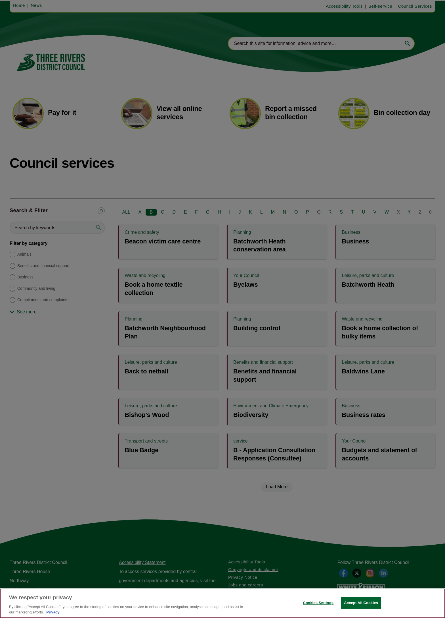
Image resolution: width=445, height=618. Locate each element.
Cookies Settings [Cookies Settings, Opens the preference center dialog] (318, 603)
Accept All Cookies (361, 603)
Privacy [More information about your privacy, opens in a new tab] (52, 612)
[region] (222, 603)
